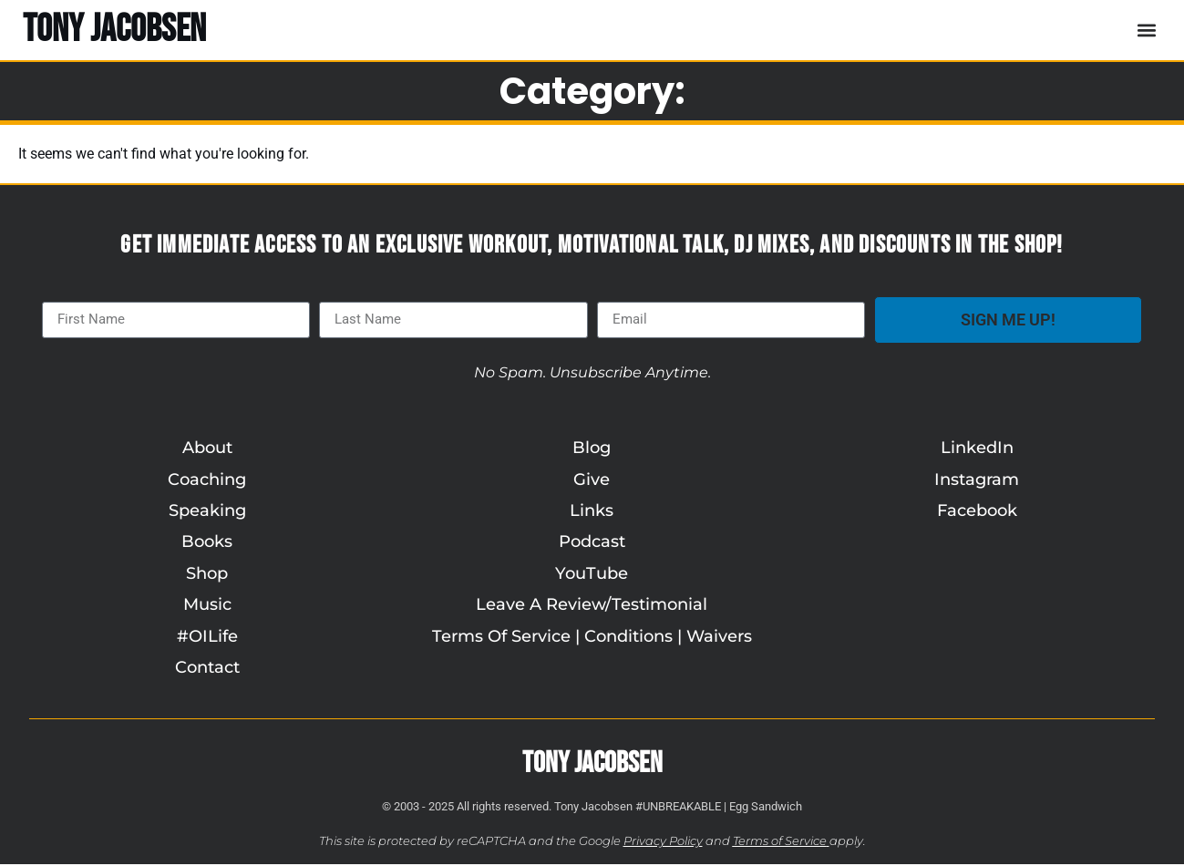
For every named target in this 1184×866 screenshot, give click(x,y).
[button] (1146, 30)
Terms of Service (780, 842)
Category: (592, 91)
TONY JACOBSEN (114, 29)
